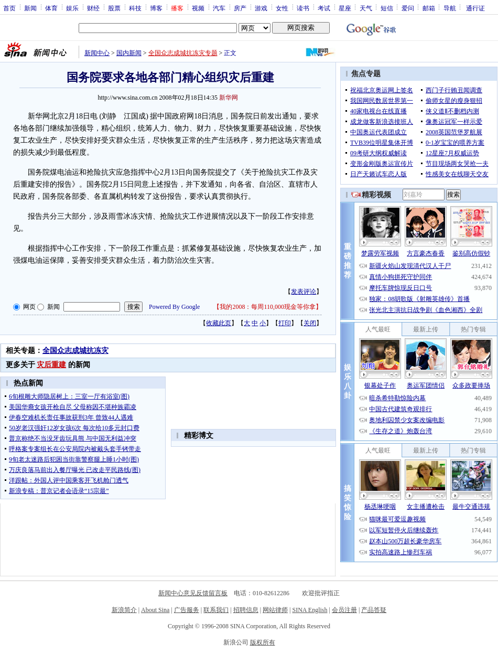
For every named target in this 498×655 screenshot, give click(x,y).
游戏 (261, 8)
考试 (324, 8)
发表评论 (303, 291)
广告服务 (186, 610)
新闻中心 (97, 53)
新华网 (228, 97)
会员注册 (344, 610)
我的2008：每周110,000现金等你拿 (268, 306)
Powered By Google (174, 306)
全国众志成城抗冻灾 (75, 351)
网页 (29, 306)
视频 (198, 8)
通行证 (475, 8)
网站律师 (275, 610)
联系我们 (216, 610)
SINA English (309, 610)
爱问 (408, 8)
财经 (93, 8)
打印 (284, 323)
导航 (449, 8)
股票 (114, 8)
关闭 (310, 323)
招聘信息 (245, 610)
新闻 (30, 8)
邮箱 (429, 8)
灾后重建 (51, 365)
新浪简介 (124, 610)
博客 (156, 8)
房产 (240, 8)
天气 (366, 8)
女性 (282, 8)
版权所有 (262, 642)
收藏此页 (218, 323)
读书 (303, 8)
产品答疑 (373, 610)
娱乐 (72, 8)
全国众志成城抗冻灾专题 (183, 53)
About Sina (155, 610)
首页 (9, 8)
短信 (387, 8)
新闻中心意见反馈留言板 (193, 593)
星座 (345, 8)
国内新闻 (129, 53)
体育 (51, 8)
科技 (135, 8)
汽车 (219, 8)
